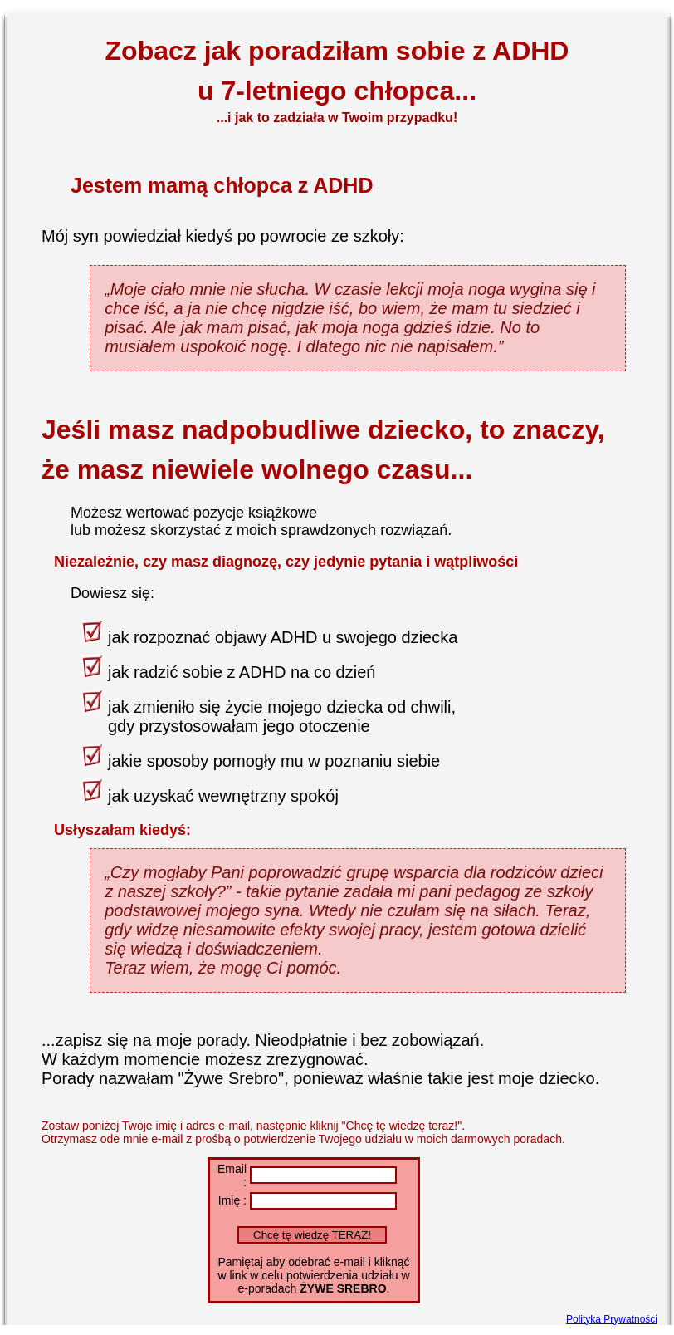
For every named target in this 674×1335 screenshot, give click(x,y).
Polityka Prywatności (611, 1319)
